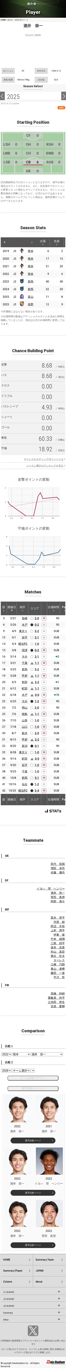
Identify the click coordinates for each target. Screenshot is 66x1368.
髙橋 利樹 (58, 993)
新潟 (24, 746)
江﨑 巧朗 (58, 964)
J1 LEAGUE (8, 1292)
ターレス (59, 960)
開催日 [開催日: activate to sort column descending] (12, 608)
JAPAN (39, 1270)
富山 (30, 296)
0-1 (37, 746)
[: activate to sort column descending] (4, 242)
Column (7, 1281)
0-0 (37, 695)
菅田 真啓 (58, 897)
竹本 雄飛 (58, 939)
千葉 (24, 663)
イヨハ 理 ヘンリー (51, 888)
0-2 (37, 624)
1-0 (37, 644)
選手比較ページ (33, 1140)
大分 (24, 656)
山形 (24, 720)
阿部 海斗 (58, 901)
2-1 (37, 637)
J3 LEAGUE (8, 1306)
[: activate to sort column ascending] (11, 242)
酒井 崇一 (58, 893)
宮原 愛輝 (58, 1006)
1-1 (37, 663)
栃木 (24, 733)
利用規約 (6, 1340)
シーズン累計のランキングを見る (44, 465)
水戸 (24, 624)
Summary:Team (45, 1259)
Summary (8, 1313)
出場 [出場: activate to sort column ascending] (43, 242)
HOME (3, 20)
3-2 (37, 631)
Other (6, 1320)
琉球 (24, 650)
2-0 (37, 618)
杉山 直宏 (58, 951)
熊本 (30, 251)
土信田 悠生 (56, 1002)
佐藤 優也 (58, 872)
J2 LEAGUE (8, 1299)
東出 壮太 (58, 956)
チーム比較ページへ (33, 1077)
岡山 (24, 707)
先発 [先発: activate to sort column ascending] (56, 242)
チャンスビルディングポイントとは (43, 459)
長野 (30, 304)
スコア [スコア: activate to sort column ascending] (34, 608)
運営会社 (49, 1340)
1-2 (37, 701)
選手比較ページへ (33, 1088)
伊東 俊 (59, 934)
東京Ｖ (23, 631)
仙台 (24, 784)
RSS (61, 107)
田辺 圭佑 (58, 926)
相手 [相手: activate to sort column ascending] (22, 608)
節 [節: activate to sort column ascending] (3, 608)
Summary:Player (13, 1270)
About (39, 1281)
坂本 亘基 (58, 947)
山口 (24, 726)
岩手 (24, 637)
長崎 (24, 618)
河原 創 (59, 922)
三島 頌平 (58, 943)
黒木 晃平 (58, 917)
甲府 (24, 675)
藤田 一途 (58, 973)
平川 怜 (59, 977)
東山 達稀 (58, 968)
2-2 (37, 682)
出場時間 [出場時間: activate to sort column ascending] (53, 608)
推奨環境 (16, 1340)
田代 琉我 (58, 864)
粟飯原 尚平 (56, 998)
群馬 (30, 281)
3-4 (37, 790)
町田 (24, 688)
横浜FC (22, 644)
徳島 (24, 714)
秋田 (24, 682)
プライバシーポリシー (32, 1340)
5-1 (37, 778)
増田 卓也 (58, 868)
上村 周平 (58, 930)
